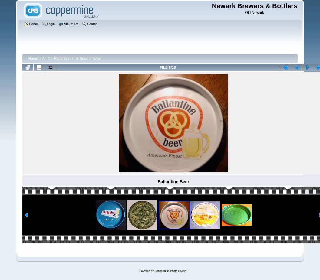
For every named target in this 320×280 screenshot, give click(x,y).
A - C (46, 59)
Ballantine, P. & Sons (71, 59)
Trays (96, 59)
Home (33, 59)
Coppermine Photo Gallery (170, 270)
